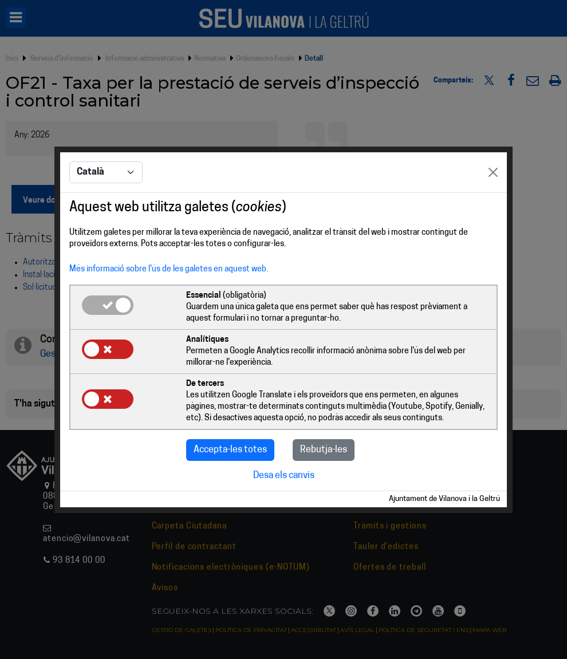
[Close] (493, 172)
